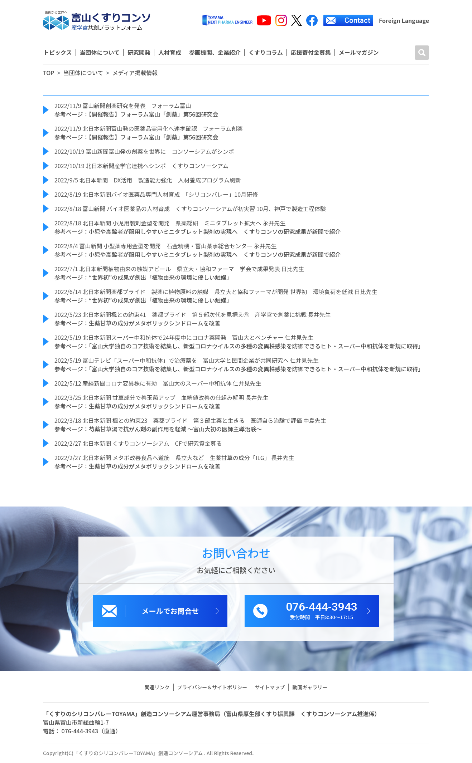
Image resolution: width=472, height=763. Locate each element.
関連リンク (157, 687)
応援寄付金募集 (311, 52)
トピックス (57, 52)
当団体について (100, 52)
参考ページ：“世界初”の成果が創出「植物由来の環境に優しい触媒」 (143, 277)
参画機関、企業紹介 (215, 52)
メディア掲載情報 (135, 72)
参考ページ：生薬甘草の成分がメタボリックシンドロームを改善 (137, 323)
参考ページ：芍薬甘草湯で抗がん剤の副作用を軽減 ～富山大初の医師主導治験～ (158, 429)
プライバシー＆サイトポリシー (212, 687)
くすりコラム (266, 52)
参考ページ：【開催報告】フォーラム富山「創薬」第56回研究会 (136, 114)
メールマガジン (359, 52)
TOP (48, 72)
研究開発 (138, 52)
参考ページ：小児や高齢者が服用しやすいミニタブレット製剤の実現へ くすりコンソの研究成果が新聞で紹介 (197, 231)
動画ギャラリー (309, 687)
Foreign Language (404, 20)
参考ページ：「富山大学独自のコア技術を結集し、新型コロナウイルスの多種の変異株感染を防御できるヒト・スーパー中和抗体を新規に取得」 (239, 346)
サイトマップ (270, 687)
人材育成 (169, 52)
